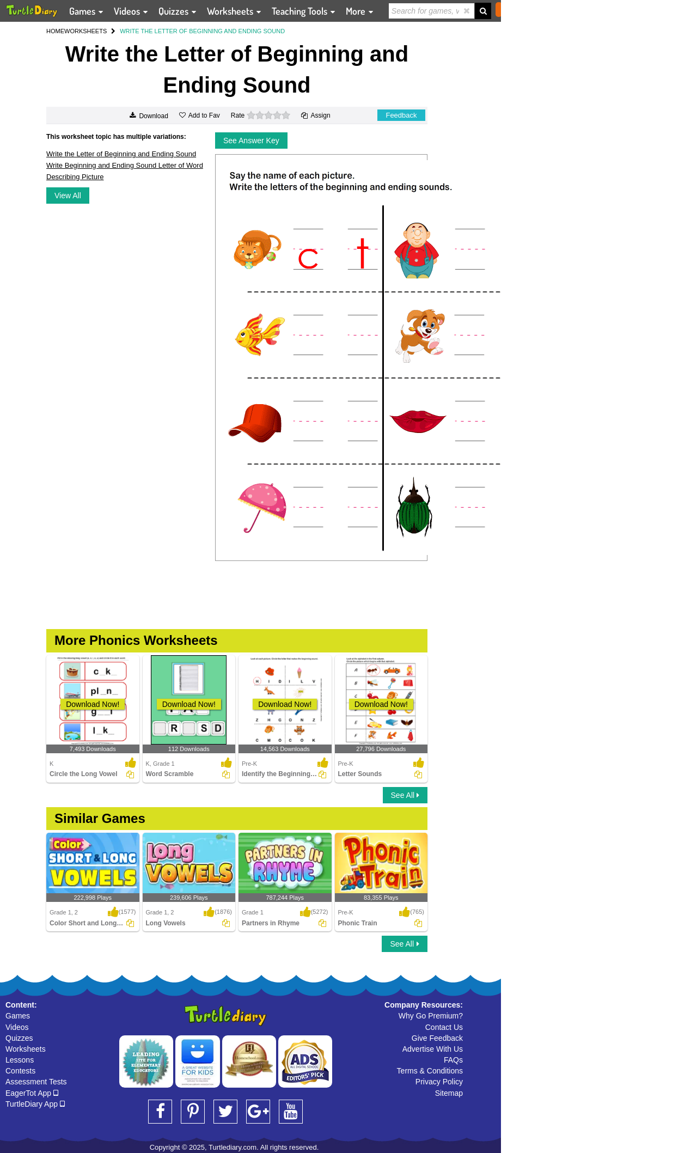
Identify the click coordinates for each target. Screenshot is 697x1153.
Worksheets (25, 1049)
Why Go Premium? (431, 1015)
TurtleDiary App (35, 1104)
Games (17, 1015)
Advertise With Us (432, 1049)
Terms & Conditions (430, 1070)
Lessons (19, 1060)
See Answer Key (251, 140)
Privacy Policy (439, 1081)
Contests (20, 1070)
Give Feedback (437, 1038)
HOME (55, 31)
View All (67, 195)
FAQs (453, 1060)
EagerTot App (31, 1093)
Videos (17, 1027)
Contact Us (444, 1027)
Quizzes (19, 1038)
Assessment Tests (36, 1081)
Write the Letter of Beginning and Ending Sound (121, 154)
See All (405, 795)
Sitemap (449, 1093)
